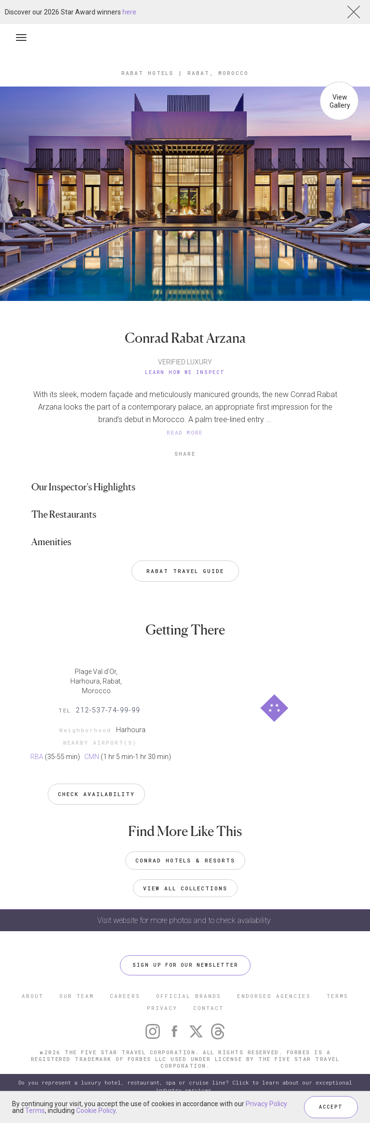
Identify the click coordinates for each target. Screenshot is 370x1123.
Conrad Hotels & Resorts (185, 860)
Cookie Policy (96, 1110)
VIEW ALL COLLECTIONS (185, 888)
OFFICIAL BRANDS (188, 995)
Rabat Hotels (147, 72)
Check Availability (96, 794)
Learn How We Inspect (185, 372)
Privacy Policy (266, 1104)
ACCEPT (331, 1107)
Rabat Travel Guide (185, 570)
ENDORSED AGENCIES (274, 995)
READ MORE (185, 432)
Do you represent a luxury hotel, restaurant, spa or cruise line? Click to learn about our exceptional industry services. (185, 1086)
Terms (35, 1110)
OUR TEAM (76, 995)
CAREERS (125, 995)
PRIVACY (162, 1007)
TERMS (337, 995)
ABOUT (32, 995)
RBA (36, 757)
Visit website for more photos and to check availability (185, 920)
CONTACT (208, 1007)
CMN (91, 757)
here (129, 12)
